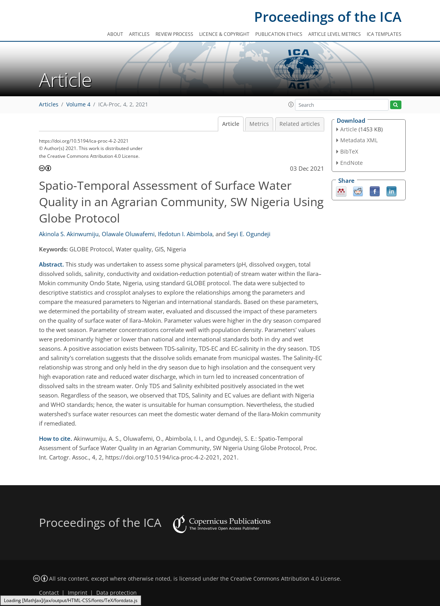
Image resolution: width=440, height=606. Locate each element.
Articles (139, 34)
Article (230, 123)
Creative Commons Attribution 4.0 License (285, 578)
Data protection (116, 592)
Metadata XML (359, 140)
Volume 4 (78, 104)
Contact (49, 592)
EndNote (351, 162)
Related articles (299, 123)
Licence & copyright (224, 34)
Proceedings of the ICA (327, 16)
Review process (174, 34)
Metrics (259, 123)
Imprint (77, 592)
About (115, 34)
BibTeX (349, 151)
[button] (291, 104)
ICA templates (384, 34)
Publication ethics (278, 34)
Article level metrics (334, 34)
